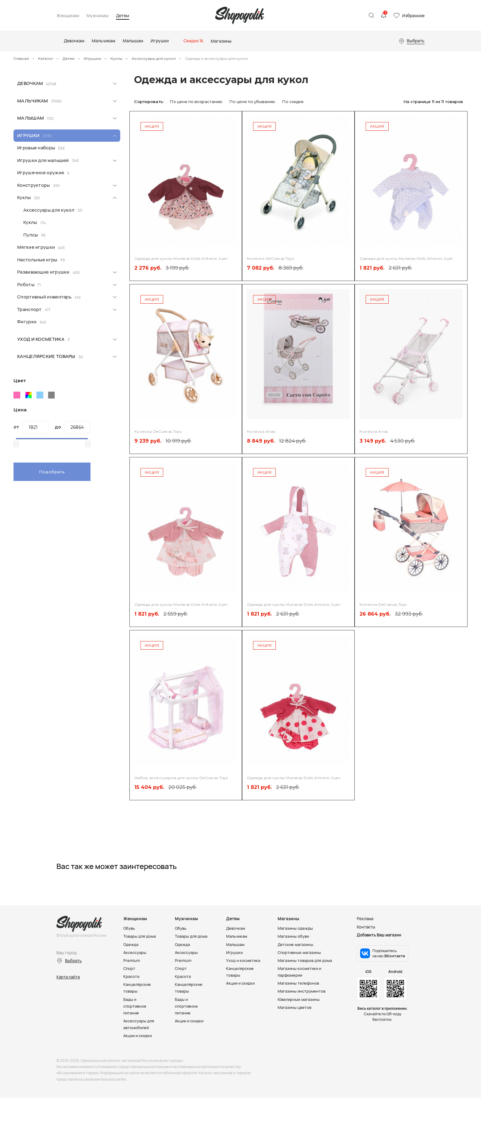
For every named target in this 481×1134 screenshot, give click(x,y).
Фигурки (27, 321)
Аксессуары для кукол (154, 58)
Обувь (129, 928)
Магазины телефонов (299, 983)
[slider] (16, 443)
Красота (131, 976)
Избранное (413, 15)
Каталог (45, 58)
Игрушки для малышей (43, 160)
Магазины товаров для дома (305, 960)
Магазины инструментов (302, 991)
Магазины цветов (295, 1007)
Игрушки (92, 58)
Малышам (30, 118)
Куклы (116, 58)
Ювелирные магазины (299, 999)
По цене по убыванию (252, 101)
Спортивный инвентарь (44, 297)
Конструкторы (33, 185)
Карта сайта (68, 977)
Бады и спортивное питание (135, 1005)
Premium (131, 960)
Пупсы (30, 235)
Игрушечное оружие (40, 172)
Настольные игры (37, 259)
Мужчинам (98, 15)
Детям (122, 15)
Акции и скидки (138, 1035)
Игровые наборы (36, 147)
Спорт (129, 968)
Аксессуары (134, 952)
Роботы (25, 284)
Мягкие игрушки (36, 247)
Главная (21, 58)
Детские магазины (296, 944)
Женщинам (67, 15)
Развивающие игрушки (43, 272)
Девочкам (30, 83)
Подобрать (52, 471)
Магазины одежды (295, 928)
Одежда (131, 944)
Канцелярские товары (46, 356)
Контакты (366, 926)
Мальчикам (32, 101)
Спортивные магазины (300, 952)
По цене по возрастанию (196, 101)
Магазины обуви (294, 936)
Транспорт (29, 309)
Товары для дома (139, 936)
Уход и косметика (40, 339)
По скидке (293, 101)
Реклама (365, 918)
